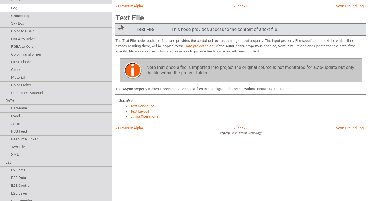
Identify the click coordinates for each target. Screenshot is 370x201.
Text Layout (139, 111)
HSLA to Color (23, 39)
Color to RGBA (23, 31)
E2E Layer (19, 193)
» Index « (241, 6)
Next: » (351, 6)
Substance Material (27, 93)
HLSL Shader (22, 62)
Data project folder (199, 46)
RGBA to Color (23, 46)
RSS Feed (19, 131)
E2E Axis (18, 170)
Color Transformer (26, 54)
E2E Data (18, 178)
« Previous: (129, 6)
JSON (16, 124)
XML (15, 154)
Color (15, 70)
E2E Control (20, 185)
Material (18, 77)
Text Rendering (142, 106)
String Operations (144, 116)
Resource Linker (24, 139)
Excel (15, 116)
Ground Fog (20, 16)
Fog (14, 8)
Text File (18, 147)
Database (19, 108)
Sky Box (17, 23)
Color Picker (21, 85)
